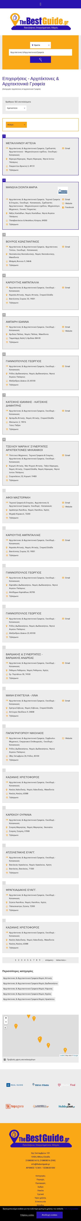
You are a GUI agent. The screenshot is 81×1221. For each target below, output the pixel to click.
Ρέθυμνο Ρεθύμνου (17, 670)
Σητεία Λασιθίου (16, 902)
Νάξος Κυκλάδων (16, 213)
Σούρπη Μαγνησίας (17, 827)
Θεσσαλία (48, 827)
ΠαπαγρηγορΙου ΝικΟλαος (25, 733)
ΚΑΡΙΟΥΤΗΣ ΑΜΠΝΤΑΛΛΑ (22, 282)
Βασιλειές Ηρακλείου (18, 865)
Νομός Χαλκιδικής (35, 789)
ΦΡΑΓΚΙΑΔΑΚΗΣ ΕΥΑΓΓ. (21, 889)
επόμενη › (49, 960)
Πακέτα (40, 1190)
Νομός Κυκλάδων (33, 213)
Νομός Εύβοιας (31, 708)
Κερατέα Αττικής (16, 295)
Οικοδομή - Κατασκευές (30, 203)
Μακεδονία (14, 257)
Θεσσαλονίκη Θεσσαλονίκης (21, 254)
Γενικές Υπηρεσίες (28, 209)
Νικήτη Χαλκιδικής (17, 789)
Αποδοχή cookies (49, 1215)
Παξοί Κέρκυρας (51, 466)
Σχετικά (40, 1194)
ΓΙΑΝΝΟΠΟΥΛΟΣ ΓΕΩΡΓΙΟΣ (23, 361)
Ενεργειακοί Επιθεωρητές (31, 741)
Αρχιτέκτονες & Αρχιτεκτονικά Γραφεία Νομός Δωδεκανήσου (30, 983)
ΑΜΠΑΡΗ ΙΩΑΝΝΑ (17, 321)
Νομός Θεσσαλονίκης (44, 254)
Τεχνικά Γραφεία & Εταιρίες (41, 455)
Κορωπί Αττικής (16, 466)
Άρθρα (40, 1187)
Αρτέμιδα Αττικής (17, 418)
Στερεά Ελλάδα (46, 295)
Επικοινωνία (40, 1201)
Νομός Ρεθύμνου (34, 670)
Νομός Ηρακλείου (37, 865)
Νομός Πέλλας (31, 334)
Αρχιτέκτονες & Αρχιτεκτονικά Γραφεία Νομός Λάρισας (28, 989)
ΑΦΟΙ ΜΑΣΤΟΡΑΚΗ (18, 497)
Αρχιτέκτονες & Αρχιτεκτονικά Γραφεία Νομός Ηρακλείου (28, 999)
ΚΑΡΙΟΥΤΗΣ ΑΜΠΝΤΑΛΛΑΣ (23, 534)
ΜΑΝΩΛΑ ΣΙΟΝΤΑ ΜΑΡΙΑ (21, 187)
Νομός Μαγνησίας (35, 827)
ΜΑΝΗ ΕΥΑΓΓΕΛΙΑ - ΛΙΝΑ (22, 695)
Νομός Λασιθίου (35, 510)
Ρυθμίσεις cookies (27, 1215)
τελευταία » (61, 960)
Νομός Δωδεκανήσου (38, 373)
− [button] (6, 1022)
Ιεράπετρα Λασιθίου (18, 510)
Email (67, 148)
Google (75, 1055)
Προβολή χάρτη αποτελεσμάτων (21, 1059)
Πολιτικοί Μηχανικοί (18, 455)
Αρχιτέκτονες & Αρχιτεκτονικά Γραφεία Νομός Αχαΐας (27, 994)
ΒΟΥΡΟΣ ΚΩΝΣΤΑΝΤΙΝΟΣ (22, 241)
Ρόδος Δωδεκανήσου (18, 373)
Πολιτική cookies (71, 1209)
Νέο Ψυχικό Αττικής (34, 466)
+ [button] (6, 1018)
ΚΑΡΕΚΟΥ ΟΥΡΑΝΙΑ (18, 814)
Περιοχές (40, 1179)
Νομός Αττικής (31, 295)
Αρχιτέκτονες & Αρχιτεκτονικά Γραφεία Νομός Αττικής (27, 978)
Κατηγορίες (40, 1176)
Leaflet (62, 1055)
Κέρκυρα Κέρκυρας (17, 159)
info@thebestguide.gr (40, 1164)
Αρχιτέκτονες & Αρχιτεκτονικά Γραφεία (26, 148)
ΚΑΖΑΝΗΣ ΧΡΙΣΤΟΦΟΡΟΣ (22, 777)
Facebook (69, 207)
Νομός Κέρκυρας (34, 159)
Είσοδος (40, 1205)
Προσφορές (40, 1183)
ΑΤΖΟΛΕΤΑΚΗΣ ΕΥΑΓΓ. (20, 852)
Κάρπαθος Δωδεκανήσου (20, 585)
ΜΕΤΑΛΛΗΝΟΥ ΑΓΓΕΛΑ (21, 143)
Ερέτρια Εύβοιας (16, 708)
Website (68, 203)
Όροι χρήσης (40, 1198)
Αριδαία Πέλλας (16, 334)
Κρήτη (46, 510)
